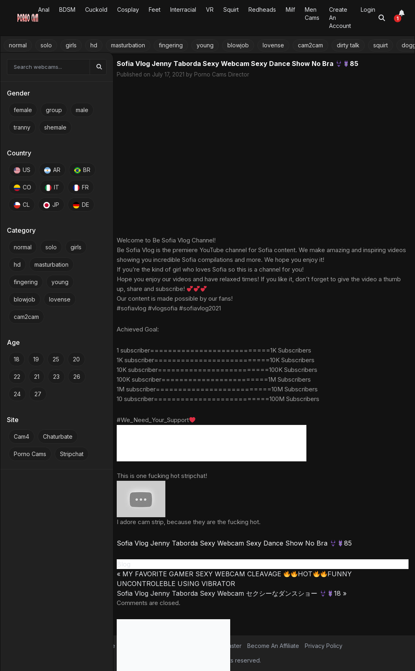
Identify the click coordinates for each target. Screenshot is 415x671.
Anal (43, 9)
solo (46, 45)
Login (368, 9)
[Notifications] (402, 18)
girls (71, 45)
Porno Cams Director (221, 74)
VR (210, 9)
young (205, 45)
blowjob (238, 45)
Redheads (262, 9)
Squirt (231, 9)
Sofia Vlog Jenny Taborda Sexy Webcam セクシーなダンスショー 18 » (232, 593)
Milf (290, 9)
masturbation (128, 45)
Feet (154, 9)
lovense (273, 45)
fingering (171, 45)
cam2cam (310, 45)
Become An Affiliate (273, 645)
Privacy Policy (323, 645)
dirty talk (348, 45)
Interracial (183, 9)
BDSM (67, 9)
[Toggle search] (381, 18)
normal (18, 45)
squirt (380, 45)
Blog (123, 564)
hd (93, 45)
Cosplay (128, 9)
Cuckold (96, 9)
